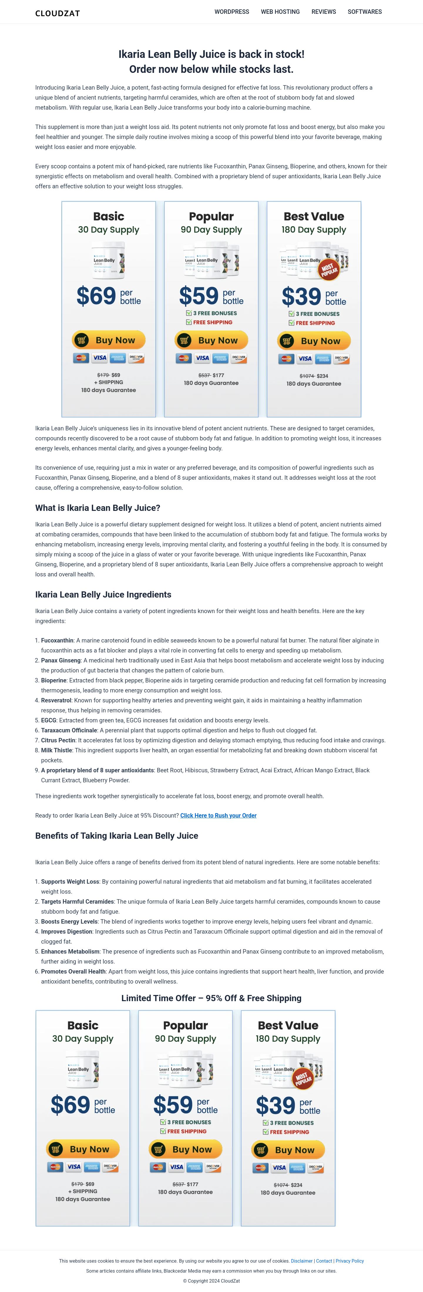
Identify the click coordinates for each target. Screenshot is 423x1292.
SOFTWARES (365, 11)
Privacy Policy (350, 1261)
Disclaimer (301, 1261)
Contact (324, 1261)
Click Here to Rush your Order (219, 815)
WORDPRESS (231, 11)
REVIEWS (324, 11)
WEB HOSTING (280, 11)
